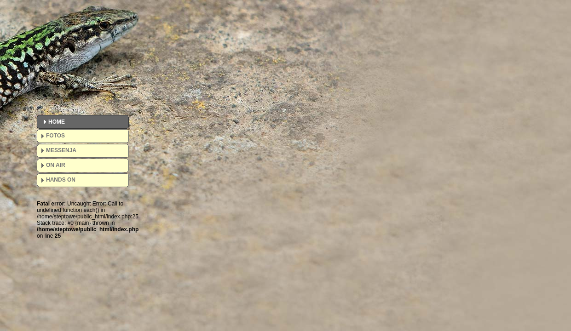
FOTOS (55, 135)
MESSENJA (61, 150)
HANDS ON (60, 180)
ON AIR (55, 165)
